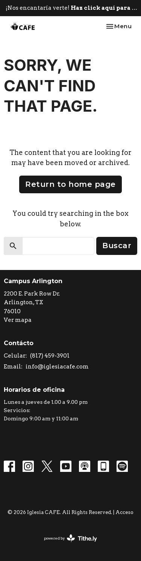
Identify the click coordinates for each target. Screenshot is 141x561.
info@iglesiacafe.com (57, 366)
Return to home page (70, 184)
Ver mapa (18, 320)
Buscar (116, 245)
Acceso (124, 512)
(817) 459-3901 (50, 355)
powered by (70, 538)
